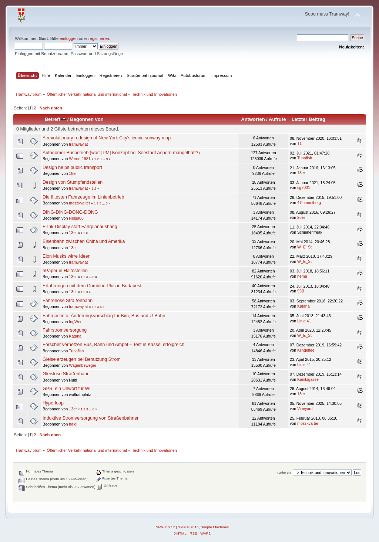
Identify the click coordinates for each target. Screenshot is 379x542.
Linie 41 (304, 321)
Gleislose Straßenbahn (66, 373)
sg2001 (303, 187)
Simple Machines (215, 527)
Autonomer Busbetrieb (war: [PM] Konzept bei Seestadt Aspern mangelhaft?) (121, 152)
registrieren (98, 38)
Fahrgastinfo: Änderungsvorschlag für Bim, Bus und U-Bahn (104, 315)
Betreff (55, 119)
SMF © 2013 (188, 527)
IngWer (75, 321)
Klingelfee (306, 350)
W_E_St (304, 247)
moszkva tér (79, 203)
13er (73, 232)
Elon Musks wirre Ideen (67, 256)
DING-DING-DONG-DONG (70, 212)
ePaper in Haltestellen (65, 270)
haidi (73, 424)
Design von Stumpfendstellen (73, 182)
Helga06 (76, 218)
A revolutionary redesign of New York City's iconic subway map (107, 137)
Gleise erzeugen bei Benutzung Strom (82, 359)
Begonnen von (87, 119)
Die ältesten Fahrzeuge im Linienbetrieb (83, 197)
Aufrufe (277, 119)
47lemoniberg (309, 202)
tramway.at (78, 144)
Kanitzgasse (308, 379)
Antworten (253, 119)
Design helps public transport (72, 167)
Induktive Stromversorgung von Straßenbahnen (91, 418)
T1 (299, 143)
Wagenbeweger (82, 365)
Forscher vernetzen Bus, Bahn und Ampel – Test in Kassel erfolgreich (113, 344)
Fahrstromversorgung (65, 330)
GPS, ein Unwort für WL (67, 388)
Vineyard (305, 408)
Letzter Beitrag (308, 119)
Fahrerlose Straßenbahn (68, 300)
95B (300, 291)
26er (301, 217)
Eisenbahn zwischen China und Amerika (84, 241)
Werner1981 (79, 158)
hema (302, 276)
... (104, 159)
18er (73, 173)
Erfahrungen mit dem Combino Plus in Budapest (92, 285)
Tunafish (304, 158)
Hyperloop (53, 403)
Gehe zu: (284, 473)
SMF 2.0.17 (165, 527)
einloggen (69, 38)
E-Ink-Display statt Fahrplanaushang (80, 226)
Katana (303, 306)
